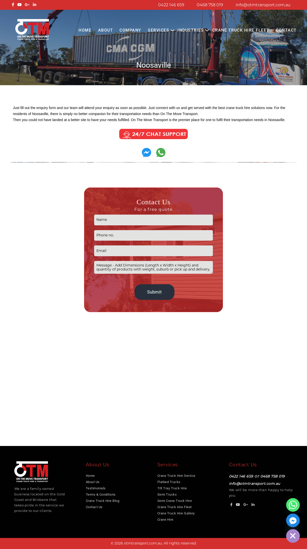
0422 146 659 (171, 5)
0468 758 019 (210, 5)
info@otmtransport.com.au (263, 5)
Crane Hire (165, 519)
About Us (93, 482)
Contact (286, 30)
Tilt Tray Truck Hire (172, 488)
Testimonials (96, 488)
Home (85, 30)
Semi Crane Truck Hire (174, 501)
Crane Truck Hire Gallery (176, 513)
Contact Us (94, 507)
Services (158, 30)
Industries (190, 30)
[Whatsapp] (293, 505)
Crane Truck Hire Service (176, 476)
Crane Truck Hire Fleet (240, 30)
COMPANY (130, 30)
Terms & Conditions (101, 494)
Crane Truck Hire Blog (102, 501)
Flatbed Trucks (168, 482)
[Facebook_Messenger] (293, 520)
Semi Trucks (167, 494)
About (105, 30)
